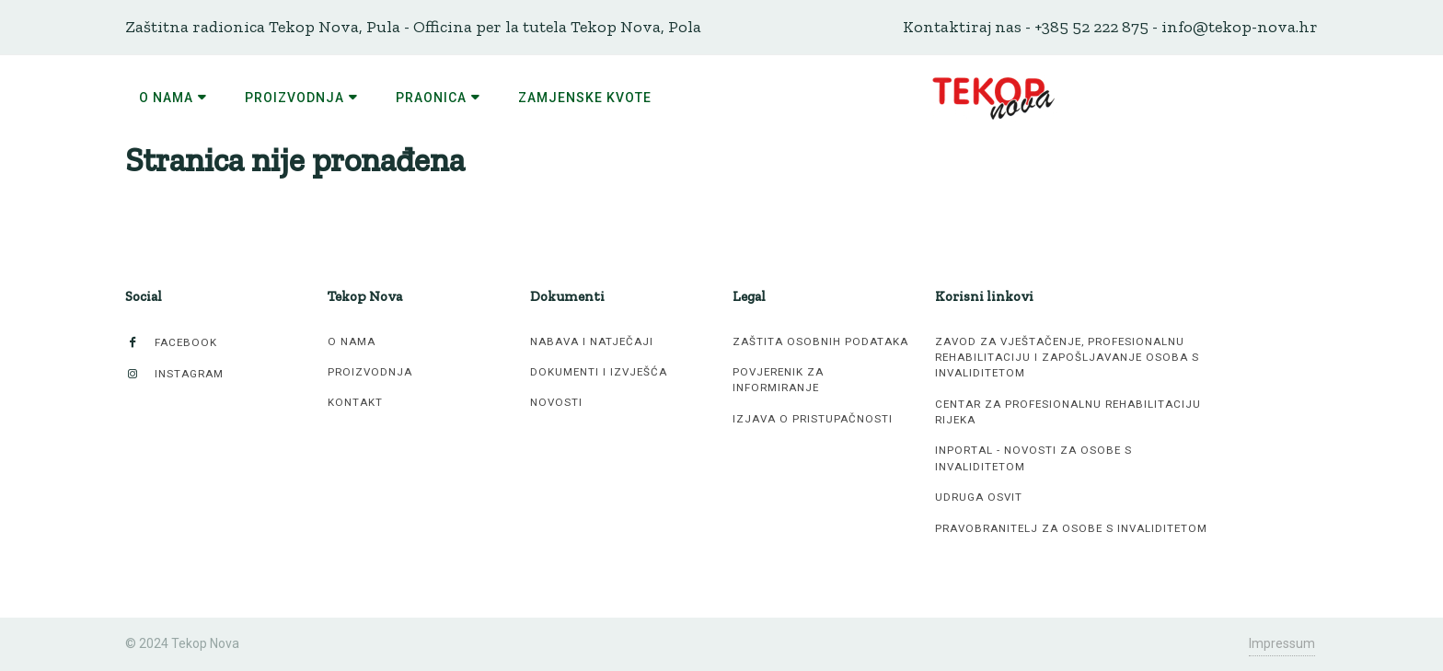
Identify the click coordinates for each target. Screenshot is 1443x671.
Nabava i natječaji (591, 341)
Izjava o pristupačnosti (813, 418)
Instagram (174, 374)
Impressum (1282, 643)
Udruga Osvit (978, 497)
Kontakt (355, 402)
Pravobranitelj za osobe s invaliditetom (1071, 528)
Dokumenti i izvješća (598, 371)
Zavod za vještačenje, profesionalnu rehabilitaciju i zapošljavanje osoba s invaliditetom (1067, 357)
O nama (351, 341)
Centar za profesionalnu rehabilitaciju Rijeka (1068, 412)
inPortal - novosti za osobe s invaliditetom (1033, 458)
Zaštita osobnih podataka (820, 341)
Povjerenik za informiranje (778, 379)
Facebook (171, 343)
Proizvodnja (370, 371)
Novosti (556, 402)
